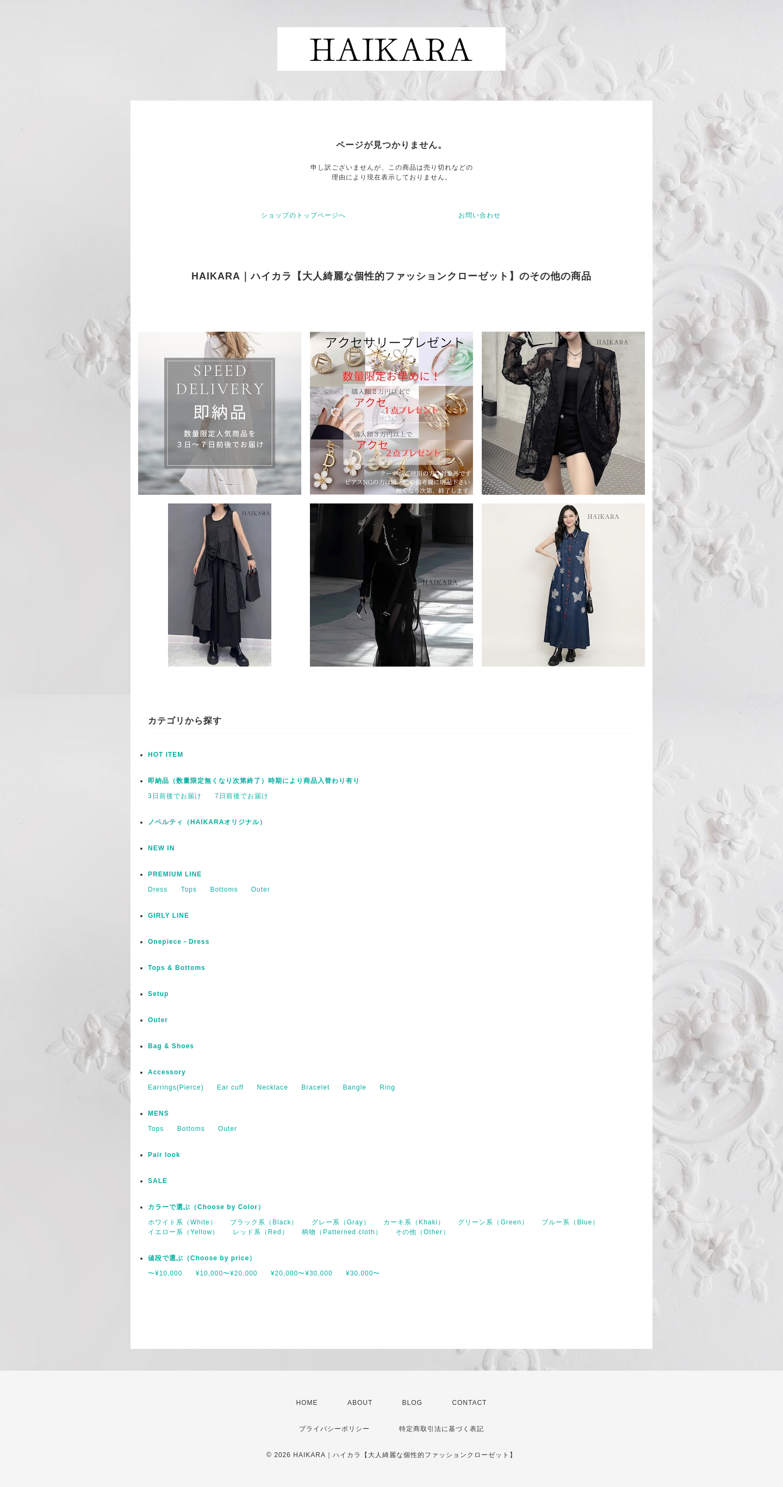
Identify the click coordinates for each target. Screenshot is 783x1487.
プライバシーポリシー (334, 1429)
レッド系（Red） (261, 1232)
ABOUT (359, 1403)
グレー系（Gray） (341, 1222)
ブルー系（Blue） (570, 1222)
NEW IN (161, 848)
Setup (158, 994)
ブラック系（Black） (264, 1222)
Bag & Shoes (171, 1046)
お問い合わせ (479, 215)
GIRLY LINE (168, 915)
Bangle (354, 1087)
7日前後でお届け (242, 796)
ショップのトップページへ (303, 215)
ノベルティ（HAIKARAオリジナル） (207, 822)
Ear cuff (230, 1087)
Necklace (272, 1087)
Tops (189, 889)
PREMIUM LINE (175, 874)
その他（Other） (422, 1232)
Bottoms (224, 889)
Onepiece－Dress (178, 941)
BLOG (412, 1403)
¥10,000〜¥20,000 (227, 1273)
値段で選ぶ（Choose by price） (202, 1258)
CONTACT (469, 1403)
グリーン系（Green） (493, 1222)
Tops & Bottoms (177, 968)
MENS (158, 1113)
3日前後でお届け (175, 796)
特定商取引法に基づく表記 (441, 1429)
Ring (387, 1087)
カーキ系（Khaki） (414, 1222)
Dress (157, 889)
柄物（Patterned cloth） (342, 1232)
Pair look (164, 1155)
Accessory (167, 1072)
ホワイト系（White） (182, 1222)
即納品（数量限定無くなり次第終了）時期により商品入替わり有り (254, 781)
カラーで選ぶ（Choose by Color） (206, 1207)
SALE (157, 1181)
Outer (260, 889)
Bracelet (315, 1087)
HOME (307, 1403)
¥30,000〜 (363, 1273)
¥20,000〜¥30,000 (302, 1273)
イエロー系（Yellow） (183, 1232)
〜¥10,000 (165, 1273)
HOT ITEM (165, 754)
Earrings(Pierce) (176, 1087)
